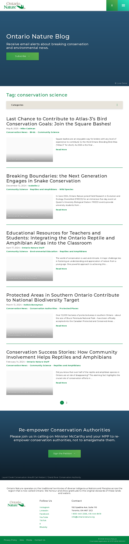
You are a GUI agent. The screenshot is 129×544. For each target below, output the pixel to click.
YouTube (44, 517)
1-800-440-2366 (79, 514)
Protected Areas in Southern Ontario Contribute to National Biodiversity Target (63, 298)
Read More (61, 150)
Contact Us (40, 540)
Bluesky (43, 527)
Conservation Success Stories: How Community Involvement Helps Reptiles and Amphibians (62, 355)
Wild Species (66, 190)
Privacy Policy (10, 540)
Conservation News (16, 133)
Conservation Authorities (43, 309)
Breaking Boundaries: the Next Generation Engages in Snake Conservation (57, 179)
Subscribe (20, 57)
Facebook (44, 514)
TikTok (43, 520)
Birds (33, 133)
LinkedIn (44, 510)
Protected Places (69, 309)
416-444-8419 (94, 514)
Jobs (22, 540)
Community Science (48, 133)
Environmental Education (44, 252)
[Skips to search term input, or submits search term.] (112, 5)
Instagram (44, 507)
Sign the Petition (62, 454)
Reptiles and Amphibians (43, 190)
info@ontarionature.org (83, 517)
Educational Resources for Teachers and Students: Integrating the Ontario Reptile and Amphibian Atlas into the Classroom (61, 238)
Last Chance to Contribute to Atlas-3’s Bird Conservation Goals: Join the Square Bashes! (59, 122)
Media (29, 540)
